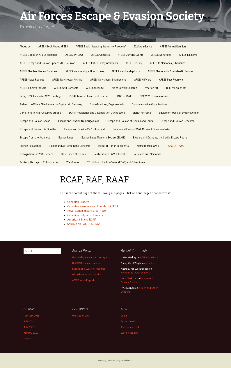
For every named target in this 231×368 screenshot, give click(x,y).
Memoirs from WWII (148, 145)
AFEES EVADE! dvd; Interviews (100, 63)
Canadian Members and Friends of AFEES (92, 206)
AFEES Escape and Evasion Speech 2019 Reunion (47, 63)
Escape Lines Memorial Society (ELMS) (103, 137)
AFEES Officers (142, 79)
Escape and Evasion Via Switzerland (84, 129)
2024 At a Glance (143, 46)
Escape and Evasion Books (35, 121)
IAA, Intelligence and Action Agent (90, 257)
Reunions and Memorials (147, 154)
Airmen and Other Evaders (135, 272)
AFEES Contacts (100, 54)
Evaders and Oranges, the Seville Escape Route (160, 137)
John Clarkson (128, 278)
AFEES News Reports (32, 79)
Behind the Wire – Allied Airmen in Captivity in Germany (51, 104)
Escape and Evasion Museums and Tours (130, 121)
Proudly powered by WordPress (115, 360)
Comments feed (130, 327)
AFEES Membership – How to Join (84, 71)
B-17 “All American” (177, 88)
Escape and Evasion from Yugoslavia (78, 121)
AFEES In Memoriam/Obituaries (167, 63)
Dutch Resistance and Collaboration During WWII (97, 112)
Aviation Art (151, 88)
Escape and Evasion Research (178, 121)
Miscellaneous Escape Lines (87, 274)
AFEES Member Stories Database (39, 71)
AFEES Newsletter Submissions (108, 79)
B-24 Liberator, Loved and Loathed (89, 96)
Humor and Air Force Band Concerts (69, 145)
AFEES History (134, 63)
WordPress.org (129, 332)
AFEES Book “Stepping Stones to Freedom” (101, 46)
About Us (25, 46)
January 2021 (31, 332)
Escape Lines (65, 137)
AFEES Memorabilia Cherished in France (170, 71)
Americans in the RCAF (81, 219)
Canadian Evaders (78, 202)
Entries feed (128, 321)
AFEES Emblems (188, 54)
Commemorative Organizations (149, 104)
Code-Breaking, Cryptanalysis (107, 104)
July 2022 (29, 327)
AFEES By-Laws (74, 54)
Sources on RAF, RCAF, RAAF (84, 224)
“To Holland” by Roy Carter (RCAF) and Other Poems (117, 162)
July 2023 (29, 321)
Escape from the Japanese (35, 137)
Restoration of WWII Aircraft (110, 154)
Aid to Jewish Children (124, 88)
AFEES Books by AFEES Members (39, 54)
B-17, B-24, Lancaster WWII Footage (40, 96)
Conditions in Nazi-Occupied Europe (40, 112)
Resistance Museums (73, 154)
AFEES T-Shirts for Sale (33, 88)
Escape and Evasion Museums (88, 268)
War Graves (72, 162)
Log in (124, 315)
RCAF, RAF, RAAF (176, 145)
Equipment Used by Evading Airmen (179, 112)
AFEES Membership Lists (126, 71)
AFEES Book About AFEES (53, 46)
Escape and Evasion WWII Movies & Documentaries (141, 129)
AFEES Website (95, 88)
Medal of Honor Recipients (113, 145)
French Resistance (30, 145)
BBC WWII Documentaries (154, 96)
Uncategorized (80, 315)
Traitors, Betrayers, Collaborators (39, 162)
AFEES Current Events (130, 54)
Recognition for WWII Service (36, 154)
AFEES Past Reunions (171, 79)
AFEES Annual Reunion (173, 46)
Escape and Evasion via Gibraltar (38, 129)
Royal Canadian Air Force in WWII (87, 210)
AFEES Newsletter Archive (67, 79)
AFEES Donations (161, 54)
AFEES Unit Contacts (66, 88)
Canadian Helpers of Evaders (85, 215)
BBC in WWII (124, 96)
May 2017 (29, 338)
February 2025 (31, 315)
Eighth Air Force (142, 112)
